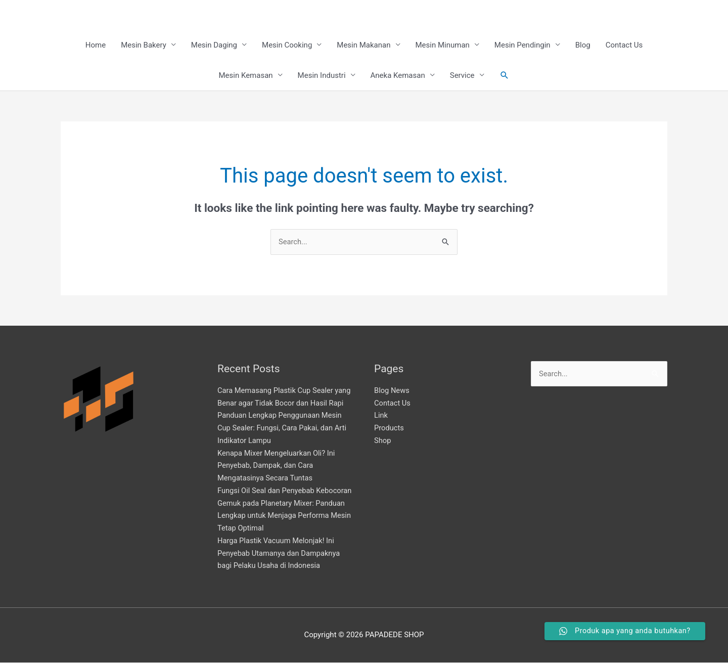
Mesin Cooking (287, 45)
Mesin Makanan (363, 45)
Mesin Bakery (143, 45)
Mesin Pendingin (522, 45)
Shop (382, 441)
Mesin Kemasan (245, 75)
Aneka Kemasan (398, 75)
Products (389, 428)
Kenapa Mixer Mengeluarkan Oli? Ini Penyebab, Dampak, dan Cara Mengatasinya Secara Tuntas (277, 466)
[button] (504, 76)
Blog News (392, 390)
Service (462, 75)
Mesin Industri (322, 75)
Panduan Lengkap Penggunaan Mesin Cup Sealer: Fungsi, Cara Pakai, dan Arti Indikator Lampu (283, 429)
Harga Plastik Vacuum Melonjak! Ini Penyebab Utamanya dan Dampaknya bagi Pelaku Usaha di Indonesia (280, 554)
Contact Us (624, 45)
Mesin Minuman (443, 45)
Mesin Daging (214, 45)
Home (95, 45)
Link (381, 416)
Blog (582, 45)
